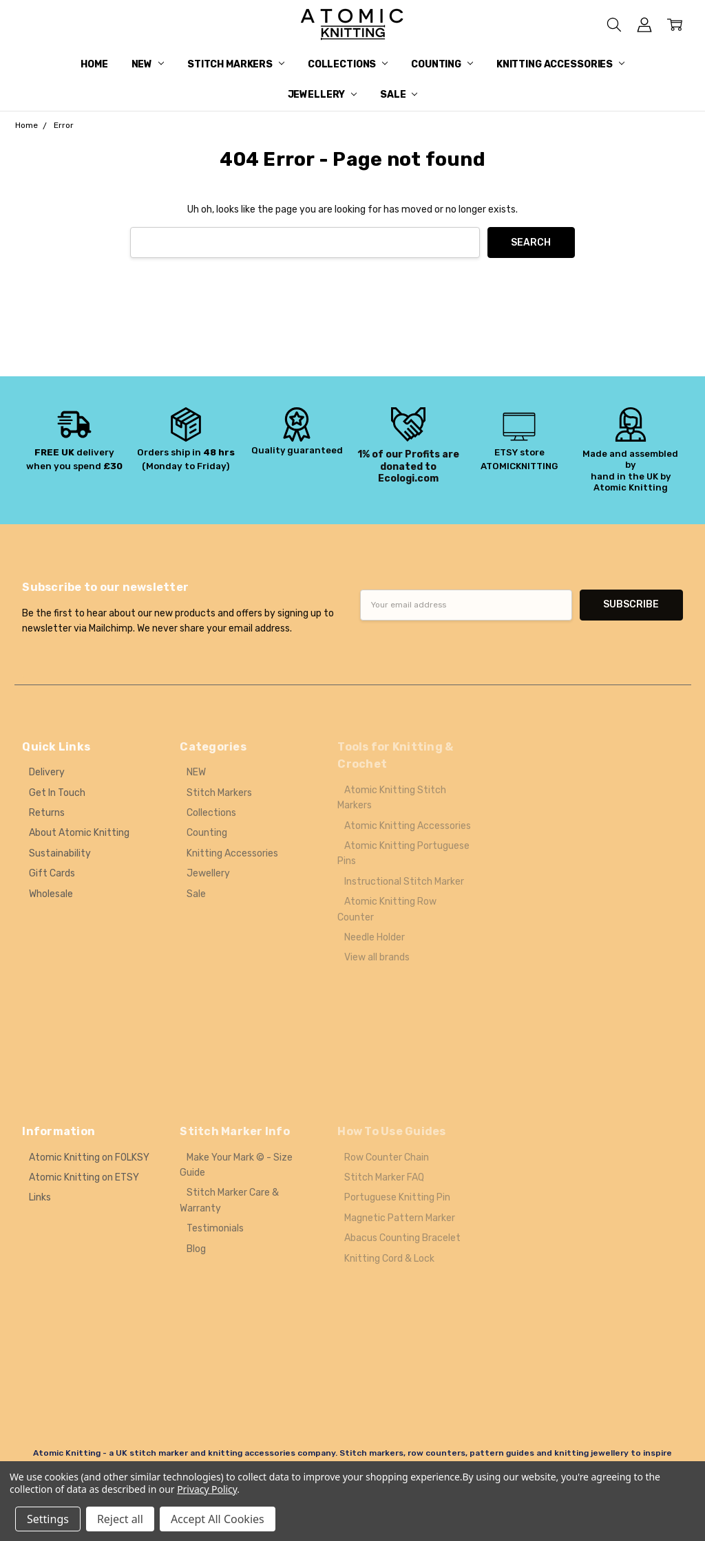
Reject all (120, 1519)
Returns (47, 813)
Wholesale (51, 894)
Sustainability (60, 853)
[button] (75, 440)
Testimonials (215, 1228)
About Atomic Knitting (79, 833)
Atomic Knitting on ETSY (84, 1177)
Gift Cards (52, 873)
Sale (398, 94)
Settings (48, 1519)
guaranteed (315, 450)
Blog (196, 1249)
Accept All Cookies (217, 1519)
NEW (147, 64)
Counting (442, 64)
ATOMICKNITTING (519, 466)
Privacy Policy (207, 1489)
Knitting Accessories (560, 64)
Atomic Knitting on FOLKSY (89, 1157)
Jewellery (322, 94)
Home (94, 64)
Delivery (47, 772)
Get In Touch (57, 793)
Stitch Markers (235, 64)
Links (40, 1197)
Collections (348, 64)
